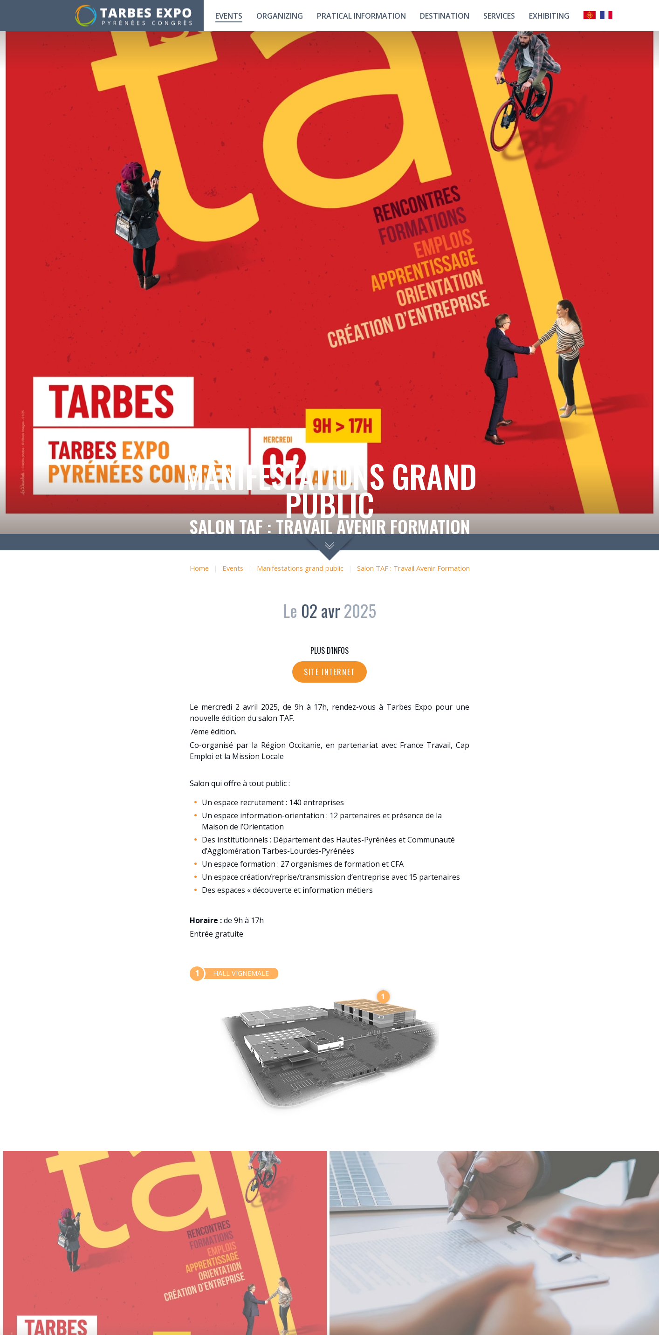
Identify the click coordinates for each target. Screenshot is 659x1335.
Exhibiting (549, 16)
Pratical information (361, 16)
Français (606, 15)
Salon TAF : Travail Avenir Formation (413, 568)
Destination (444, 16)
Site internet (329, 672)
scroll (329, 547)
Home (199, 568)
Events (228, 16)
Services (499, 16)
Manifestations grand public (300, 568)
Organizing (279, 16)
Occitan (589, 15)
